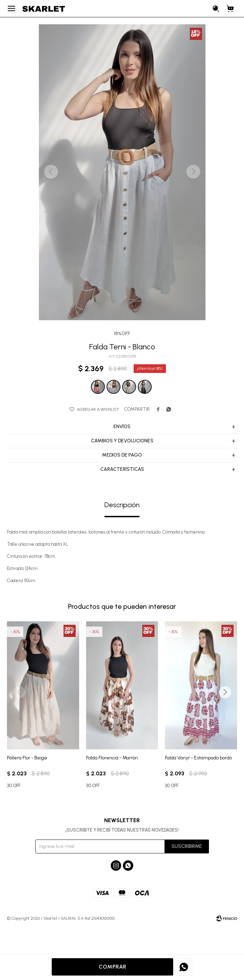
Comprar (112, 966)
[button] (225, 692)
